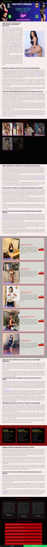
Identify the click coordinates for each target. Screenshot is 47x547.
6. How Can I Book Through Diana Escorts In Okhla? (15, 540)
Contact (42, 1)
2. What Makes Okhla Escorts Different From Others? (15, 527)
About (25, 1)
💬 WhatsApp (35, 545)
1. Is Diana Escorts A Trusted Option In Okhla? (13, 524)
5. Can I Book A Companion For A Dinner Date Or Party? (15, 537)
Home (21, 1)
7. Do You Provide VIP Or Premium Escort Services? (14, 543)
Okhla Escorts (39, 73)
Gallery (30, 1)
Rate (34, 1)
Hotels (38, 1)
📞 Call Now (12, 545)
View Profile (41, 249)
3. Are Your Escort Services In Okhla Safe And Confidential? (16, 530)
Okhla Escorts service (8, 390)
